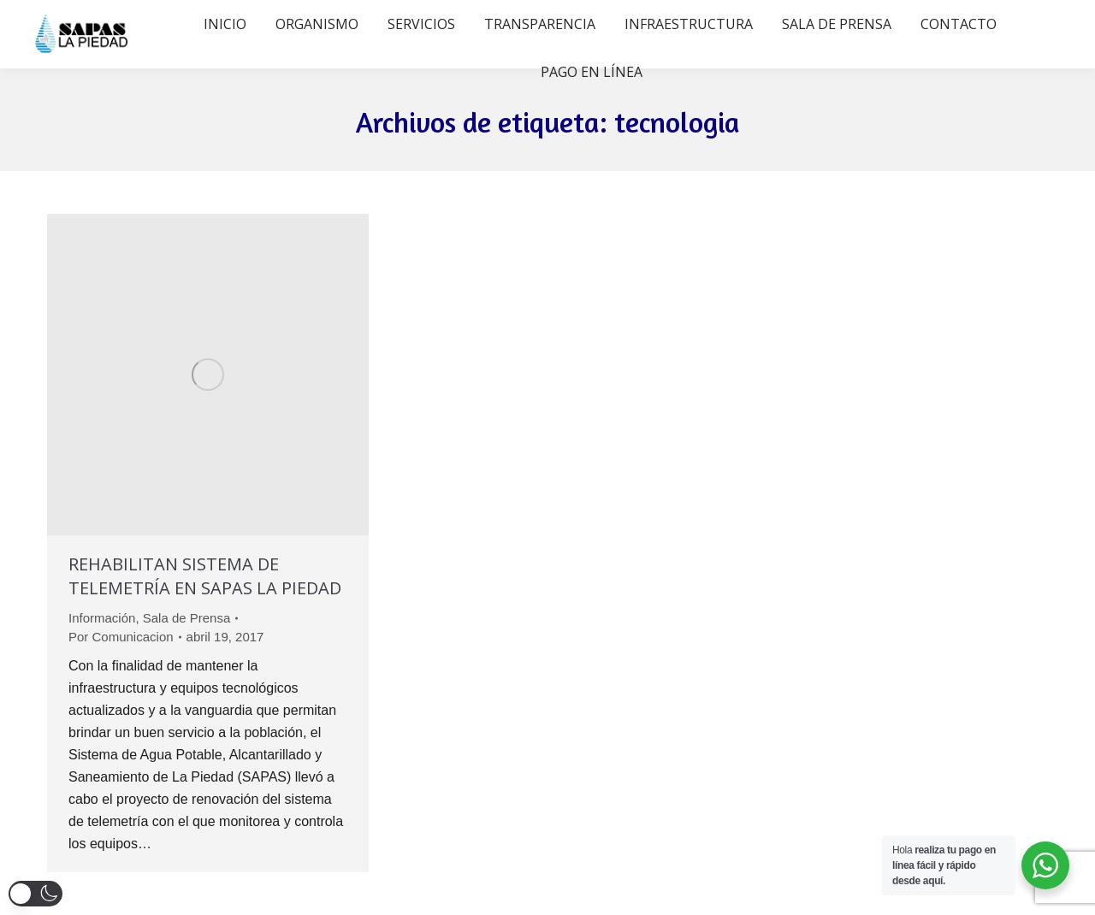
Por (121, 636)
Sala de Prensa (187, 618)
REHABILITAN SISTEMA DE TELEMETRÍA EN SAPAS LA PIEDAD (204, 575)
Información (101, 618)
